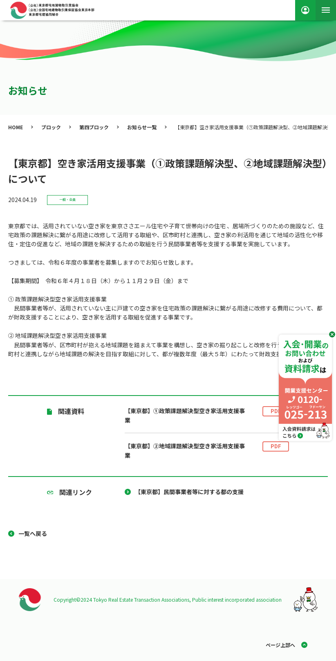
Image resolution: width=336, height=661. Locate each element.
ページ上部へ (280, 644)
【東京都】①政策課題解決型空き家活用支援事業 (207, 415)
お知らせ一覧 (142, 127)
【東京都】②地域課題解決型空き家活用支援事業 (207, 450)
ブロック (51, 127)
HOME (15, 127)
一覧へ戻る (32, 533)
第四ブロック (94, 127)
